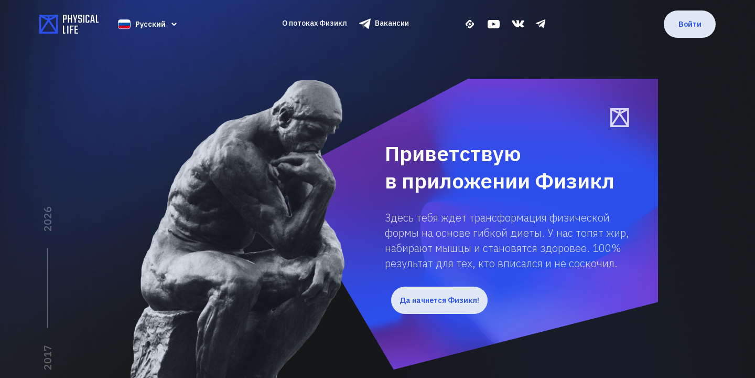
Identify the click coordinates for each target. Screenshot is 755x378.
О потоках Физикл (314, 23)
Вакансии (392, 23)
